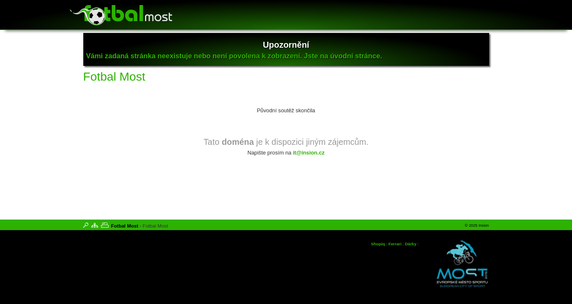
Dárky (410, 244)
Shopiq (378, 244)
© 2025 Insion (477, 225)
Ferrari (395, 244)
